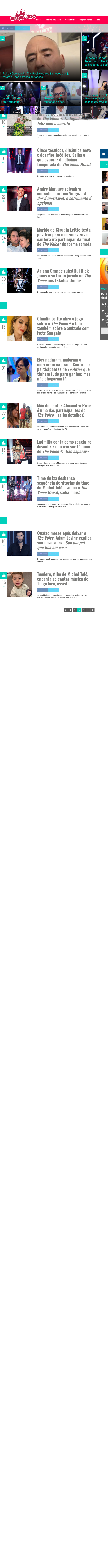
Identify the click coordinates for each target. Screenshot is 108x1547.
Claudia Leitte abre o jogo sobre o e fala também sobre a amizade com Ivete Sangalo (63, 325)
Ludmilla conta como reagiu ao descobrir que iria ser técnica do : (64, 446)
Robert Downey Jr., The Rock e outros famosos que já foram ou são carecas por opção (36, 75)
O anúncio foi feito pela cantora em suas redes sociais (59, 292)
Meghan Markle (86, 20)
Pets (98, 20)
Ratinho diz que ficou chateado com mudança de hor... (57, 98)
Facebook (7, 28)
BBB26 (39, 20)
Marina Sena (70, 20)
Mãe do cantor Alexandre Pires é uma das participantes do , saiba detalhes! (64, 410)
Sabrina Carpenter (53, 20)
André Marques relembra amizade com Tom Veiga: (64, 195)
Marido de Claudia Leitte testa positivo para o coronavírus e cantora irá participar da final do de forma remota (64, 236)
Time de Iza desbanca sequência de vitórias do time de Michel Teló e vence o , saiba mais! (63, 485)
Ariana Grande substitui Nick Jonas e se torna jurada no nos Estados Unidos (64, 275)
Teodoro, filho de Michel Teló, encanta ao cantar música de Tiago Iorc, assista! (62, 579)
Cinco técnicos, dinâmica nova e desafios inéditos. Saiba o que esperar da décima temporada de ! (64, 157)
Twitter (23, 28)
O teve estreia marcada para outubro (55, 176)
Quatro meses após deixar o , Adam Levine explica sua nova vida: (64, 540)
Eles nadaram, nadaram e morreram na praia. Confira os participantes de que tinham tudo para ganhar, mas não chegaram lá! (63, 369)
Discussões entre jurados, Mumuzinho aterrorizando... (15, 98)
